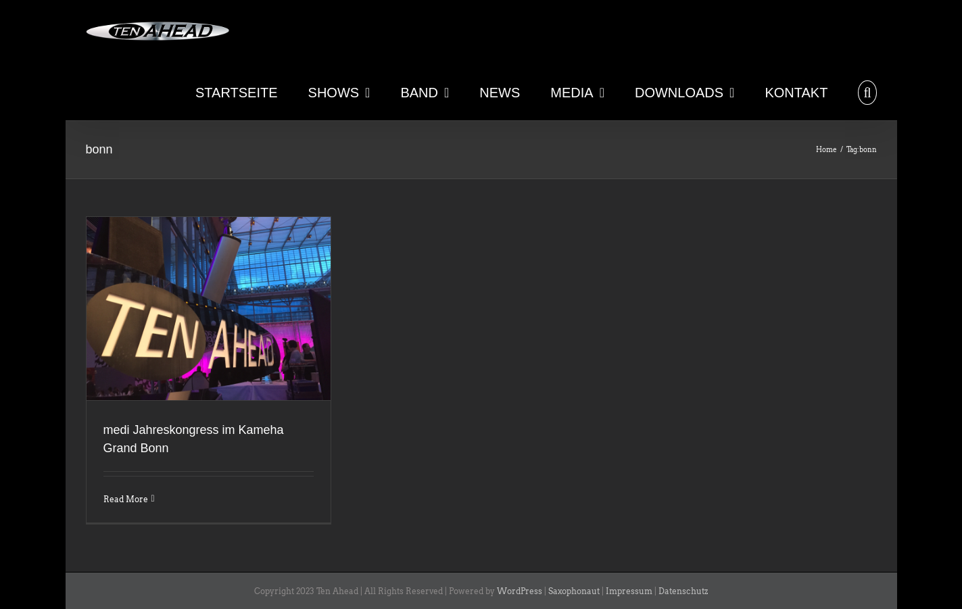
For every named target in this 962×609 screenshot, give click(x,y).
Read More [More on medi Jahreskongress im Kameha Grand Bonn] (125, 499)
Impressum (629, 591)
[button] (867, 91)
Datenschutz (683, 591)
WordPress (519, 591)
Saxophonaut (574, 591)
